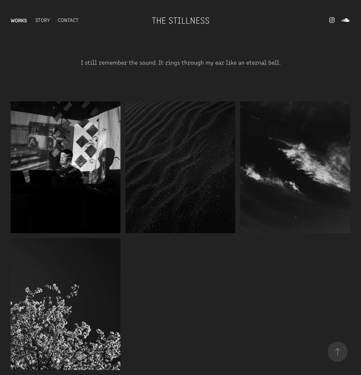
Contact (68, 19)
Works (19, 20)
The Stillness (181, 20)
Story (42, 19)
